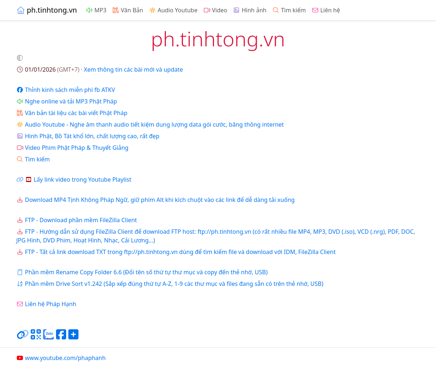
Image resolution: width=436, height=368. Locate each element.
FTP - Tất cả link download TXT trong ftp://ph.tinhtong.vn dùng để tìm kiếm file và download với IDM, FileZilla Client (175, 252)
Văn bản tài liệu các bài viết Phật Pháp (71, 113)
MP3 (96, 10)
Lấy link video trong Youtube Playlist (73, 179)
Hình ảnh (249, 10)
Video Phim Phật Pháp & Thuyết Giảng (72, 148)
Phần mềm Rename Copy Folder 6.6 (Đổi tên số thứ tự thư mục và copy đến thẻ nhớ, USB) (142, 272)
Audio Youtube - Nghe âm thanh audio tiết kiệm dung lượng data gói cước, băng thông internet (150, 124)
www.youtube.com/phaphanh (61, 358)
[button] (20, 58)
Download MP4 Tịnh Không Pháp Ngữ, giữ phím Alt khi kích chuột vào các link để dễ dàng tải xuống (155, 200)
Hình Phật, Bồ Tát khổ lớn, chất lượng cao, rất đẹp (87, 136)
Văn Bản (127, 10)
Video (215, 10)
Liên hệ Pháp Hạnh (46, 304)
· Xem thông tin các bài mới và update (99, 69)
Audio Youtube (173, 10)
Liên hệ (326, 10)
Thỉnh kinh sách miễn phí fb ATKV (65, 90)
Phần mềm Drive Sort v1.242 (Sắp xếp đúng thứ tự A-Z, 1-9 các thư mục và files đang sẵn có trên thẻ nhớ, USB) (169, 284)
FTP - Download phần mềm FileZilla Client (76, 220)
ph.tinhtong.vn (46, 10)
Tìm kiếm (289, 10)
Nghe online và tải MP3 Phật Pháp (66, 101)
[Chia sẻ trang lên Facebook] (61, 337)
